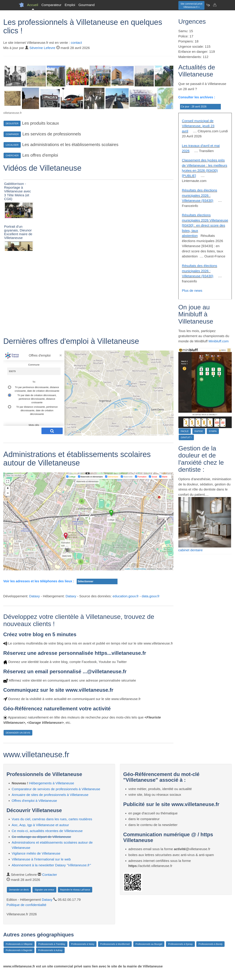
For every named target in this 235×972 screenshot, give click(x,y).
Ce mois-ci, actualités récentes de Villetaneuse (47, 831)
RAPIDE (199, 431)
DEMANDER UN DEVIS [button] (18, 732)
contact (76, 42)
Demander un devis (19, 889)
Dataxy (34, 596)
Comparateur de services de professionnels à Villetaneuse (56, 789)
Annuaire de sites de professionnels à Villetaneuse (50, 795)
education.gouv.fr (126, 596)
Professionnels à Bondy (210, 944)
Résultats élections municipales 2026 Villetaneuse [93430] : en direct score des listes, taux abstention (205, 225)
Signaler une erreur (44, 889)
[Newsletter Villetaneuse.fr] (208, 5)
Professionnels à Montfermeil (115, 944)
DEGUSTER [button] (12, 123)
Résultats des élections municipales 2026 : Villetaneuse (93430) (199, 195)
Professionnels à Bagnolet (19, 950)
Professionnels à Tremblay (51, 944)
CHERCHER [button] (12, 155)
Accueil (32, 5)
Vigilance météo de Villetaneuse (36, 853)
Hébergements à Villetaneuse (51, 783)
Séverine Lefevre (42, 48)
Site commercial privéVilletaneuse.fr (191, 5)
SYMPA (213, 431)
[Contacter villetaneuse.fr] (214, 5)
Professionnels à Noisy (82, 944)
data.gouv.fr (150, 596)
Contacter (49, 874)
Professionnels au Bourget (148, 944)
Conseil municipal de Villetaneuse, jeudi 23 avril (198, 126)
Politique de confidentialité (26, 905)
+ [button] (8, 488)
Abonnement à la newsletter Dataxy (51, 865)
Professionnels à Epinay (180, 944)
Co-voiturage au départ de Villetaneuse (41, 837)
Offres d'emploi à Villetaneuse (34, 800)
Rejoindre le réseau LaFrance (75, 889)
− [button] (8, 493)
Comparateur (51, 5)
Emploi (70, 5)
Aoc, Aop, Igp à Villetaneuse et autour (40, 825)
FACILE (185, 431)
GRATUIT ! (186, 437)
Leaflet (127, 569)
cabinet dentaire (190, 550)
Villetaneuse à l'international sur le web (41, 859)
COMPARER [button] (12, 134)
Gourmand (86, 5)
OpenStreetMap (139, 569)
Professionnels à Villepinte (19, 944)
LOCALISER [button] (12, 145)
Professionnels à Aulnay (50, 950)
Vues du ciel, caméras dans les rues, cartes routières (52, 819)
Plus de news (192, 290)
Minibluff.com (219, 341)
